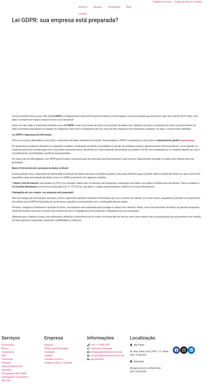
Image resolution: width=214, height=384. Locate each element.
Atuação (97, 6)
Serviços (82, 6)
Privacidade (114, 6)
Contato (82, 13)
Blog (128, 6)
